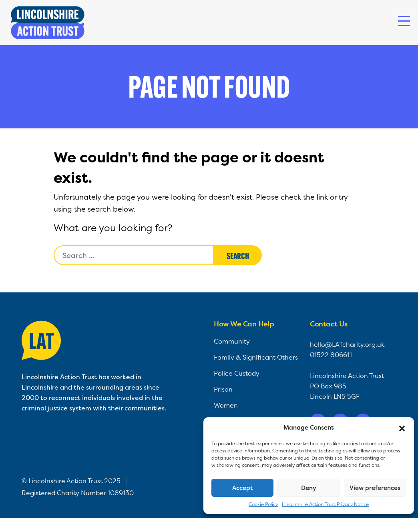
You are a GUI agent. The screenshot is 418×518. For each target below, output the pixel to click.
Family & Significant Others (256, 357)
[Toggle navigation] (404, 21)
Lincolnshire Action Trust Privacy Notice (325, 504)
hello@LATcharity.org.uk (347, 344)
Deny (308, 488)
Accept (242, 488)
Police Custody (236, 373)
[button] (402, 428)
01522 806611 (331, 355)
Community (232, 341)
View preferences (375, 488)
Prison (223, 389)
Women (226, 405)
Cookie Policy (263, 504)
